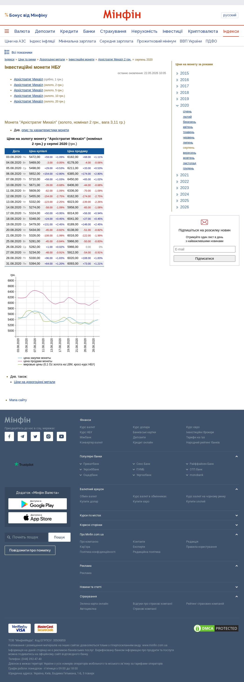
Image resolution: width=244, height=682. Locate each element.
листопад (189, 163)
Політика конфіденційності (97, 552)
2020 (184, 105)
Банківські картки (144, 432)
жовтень (189, 158)
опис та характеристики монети (45, 130)
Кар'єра (85, 546)
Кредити (69, 31)
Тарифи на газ (195, 437)
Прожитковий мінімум (156, 41)
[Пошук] (59, 537)
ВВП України (191, 41)
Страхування (113, 31)
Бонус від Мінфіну (28, 15)
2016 (184, 80)
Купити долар (89, 501)
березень (189, 122)
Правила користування (201, 546)
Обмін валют (88, 496)
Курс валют (87, 427)
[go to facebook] (9, 436)
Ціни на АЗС (15, 41)
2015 (184, 73)
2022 (184, 181)
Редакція (192, 541)
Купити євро (141, 501)
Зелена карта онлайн (94, 603)
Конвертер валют (91, 442)
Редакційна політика (146, 552)
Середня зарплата (116, 41)
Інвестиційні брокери (200, 432)
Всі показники (22, 52)
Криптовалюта (203, 31)
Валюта (22, 31)
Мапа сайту (18, 400)
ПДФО (211, 41)
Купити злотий (195, 501)
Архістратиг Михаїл (28, 79)
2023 (184, 188)
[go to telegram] (22, 436)
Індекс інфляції (42, 41)
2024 (184, 194)
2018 (184, 92)
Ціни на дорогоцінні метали (34, 382)
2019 (184, 99)
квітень (188, 127)
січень (187, 111)
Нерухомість (144, 31)
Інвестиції (173, 31)
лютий (187, 116)
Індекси (231, 31)
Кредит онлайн (143, 442)
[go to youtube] (61, 436)
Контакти (139, 541)
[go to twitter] (35, 436)
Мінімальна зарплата (77, 41)
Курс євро (193, 427)
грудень (188, 168)
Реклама (86, 573)
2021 (184, 175)
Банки (89, 31)
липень (188, 142)
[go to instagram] (48, 436)
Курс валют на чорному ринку (206, 496)
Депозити (45, 31)
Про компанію (89, 541)
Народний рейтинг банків (203, 442)
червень (188, 137)
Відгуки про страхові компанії (152, 603)
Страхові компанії (144, 608)
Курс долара (141, 427)
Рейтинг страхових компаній (205, 603)
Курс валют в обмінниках (149, 496)
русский (229, 15)
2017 (184, 86)
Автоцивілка (88, 608)
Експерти (139, 546)
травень (188, 132)
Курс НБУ (86, 432)
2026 (184, 207)
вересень (189, 152)
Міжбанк (85, 437)
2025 (184, 200)
